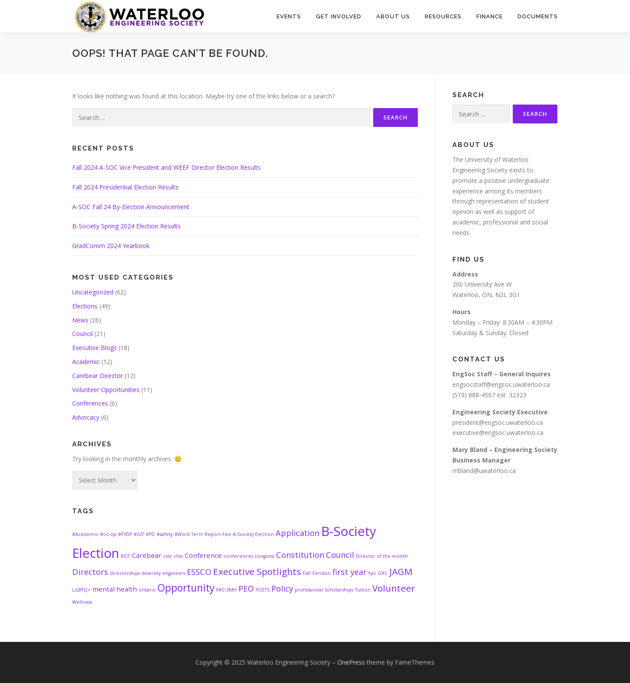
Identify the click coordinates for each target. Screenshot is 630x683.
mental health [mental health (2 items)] (114, 589)
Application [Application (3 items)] (297, 533)
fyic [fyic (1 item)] (372, 573)
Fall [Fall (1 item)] (307, 573)
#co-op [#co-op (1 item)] (108, 534)
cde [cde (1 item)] (167, 556)
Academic (86, 361)
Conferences (90, 403)
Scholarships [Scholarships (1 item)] (339, 590)
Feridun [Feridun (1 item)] (321, 573)
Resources (443, 16)
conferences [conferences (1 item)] (238, 556)
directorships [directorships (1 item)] (125, 573)
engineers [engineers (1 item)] (173, 573)
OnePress (351, 662)
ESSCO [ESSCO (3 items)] (199, 572)
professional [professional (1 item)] (309, 590)
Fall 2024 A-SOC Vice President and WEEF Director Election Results (166, 167)
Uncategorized (92, 292)
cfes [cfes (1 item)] (178, 556)
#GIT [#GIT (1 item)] (139, 534)
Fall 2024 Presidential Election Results (125, 187)
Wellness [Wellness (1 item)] (82, 602)
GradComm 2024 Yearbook (111, 246)
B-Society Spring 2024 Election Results (126, 226)
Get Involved (338, 16)
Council (82, 333)
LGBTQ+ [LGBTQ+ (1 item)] (81, 590)
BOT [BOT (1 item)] (125, 556)
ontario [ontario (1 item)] (147, 590)
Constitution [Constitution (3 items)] (300, 555)
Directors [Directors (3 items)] (90, 572)
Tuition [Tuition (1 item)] (363, 590)
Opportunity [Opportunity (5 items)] (186, 588)
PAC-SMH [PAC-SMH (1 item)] (226, 590)
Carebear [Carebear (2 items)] (146, 555)
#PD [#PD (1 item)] (150, 534)
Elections (85, 306)
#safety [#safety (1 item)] (165, 534)
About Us (393, 16)
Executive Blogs (94, 347)
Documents (538, 16)
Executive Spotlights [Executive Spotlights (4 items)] (257, 571)
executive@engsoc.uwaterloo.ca (497, 432)
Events (288, 16)
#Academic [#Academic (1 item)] (85, 534)
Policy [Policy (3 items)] (282, 588)
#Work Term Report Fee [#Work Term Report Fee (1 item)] (203, 534)
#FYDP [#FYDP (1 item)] (125, 534)
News (80, 320)
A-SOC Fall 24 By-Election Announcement (130, 207)
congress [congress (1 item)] (264, 556)
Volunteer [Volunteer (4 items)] (393, 588)
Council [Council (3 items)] (340, 555)
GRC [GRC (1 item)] (383, 573)
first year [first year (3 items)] (349, 572)
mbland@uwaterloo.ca (484, 470)
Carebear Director (97, 375)
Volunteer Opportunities (106, 389)
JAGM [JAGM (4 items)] (401, 571)
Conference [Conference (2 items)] (203, 555)
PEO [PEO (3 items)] (246, 588)
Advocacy (85, 417)
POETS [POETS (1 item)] (263, 590)
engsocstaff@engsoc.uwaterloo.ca (501, 384)
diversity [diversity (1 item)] (151, 573)
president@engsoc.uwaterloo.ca (497, 422)
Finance (489, 16)
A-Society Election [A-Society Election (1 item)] (253, 534)
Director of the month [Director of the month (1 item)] (382, 556)
